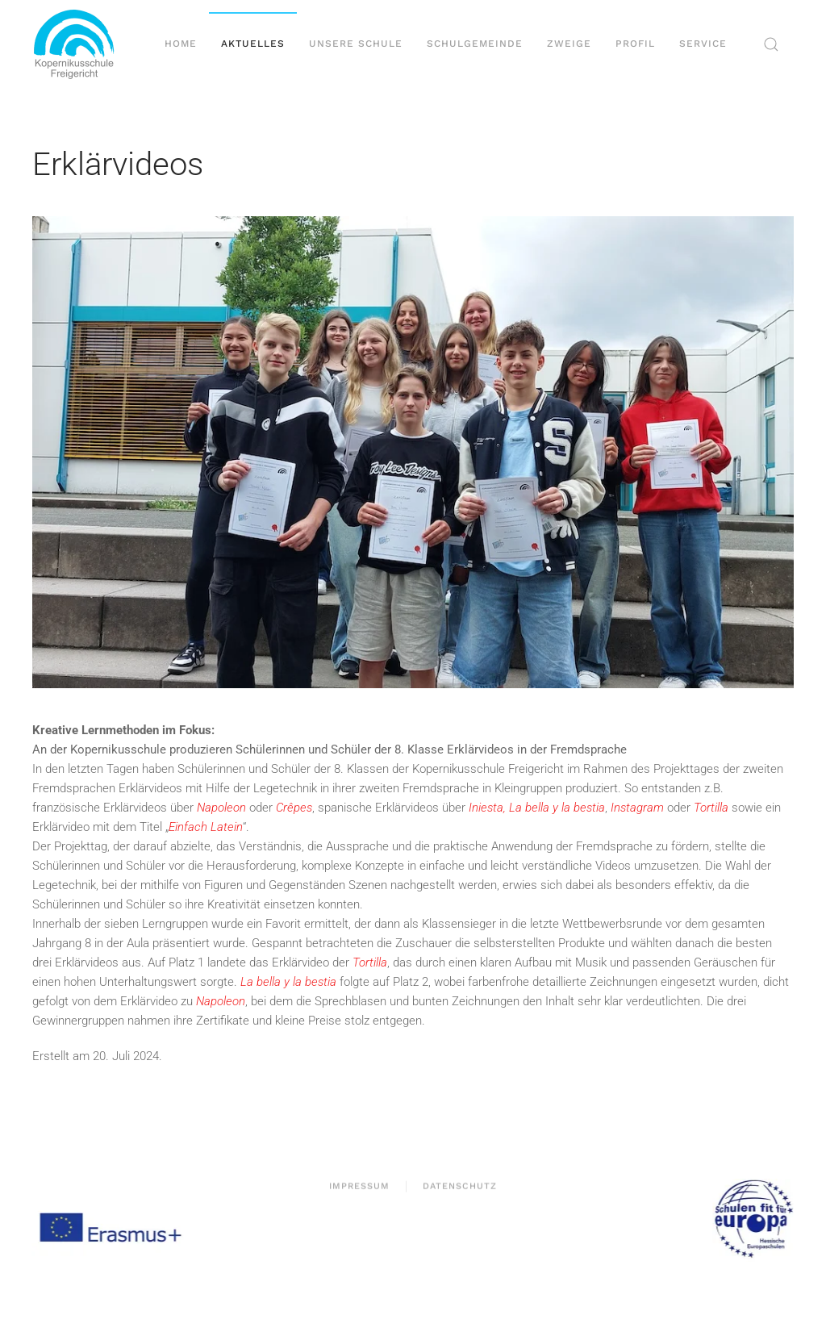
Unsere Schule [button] (356, 43)
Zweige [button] (569, 43)
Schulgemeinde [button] (475, 43)
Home (181, 43)
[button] (771, 44)
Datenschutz (460, 1188)
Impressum (359, 1188)
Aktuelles (253, 43)
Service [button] (703, 43)
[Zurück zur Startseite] (80, 44)
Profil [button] (635, 43)
